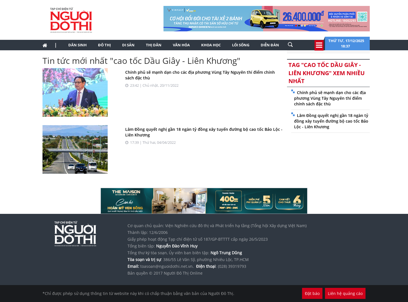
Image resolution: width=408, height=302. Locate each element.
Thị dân (154, 44)
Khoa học (211, 44)
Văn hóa (181, 44)
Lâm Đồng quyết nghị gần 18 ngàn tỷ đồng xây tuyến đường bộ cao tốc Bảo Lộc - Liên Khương (331, 121)
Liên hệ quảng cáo (345, 293)
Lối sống (240, 44)
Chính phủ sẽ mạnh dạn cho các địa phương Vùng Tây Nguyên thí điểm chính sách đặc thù (330, 98)
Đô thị (104, 44)
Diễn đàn (270, 44)
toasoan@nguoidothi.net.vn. (167, 266)
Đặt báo (312, 293)
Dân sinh (77, 44)
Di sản (128, 44)
